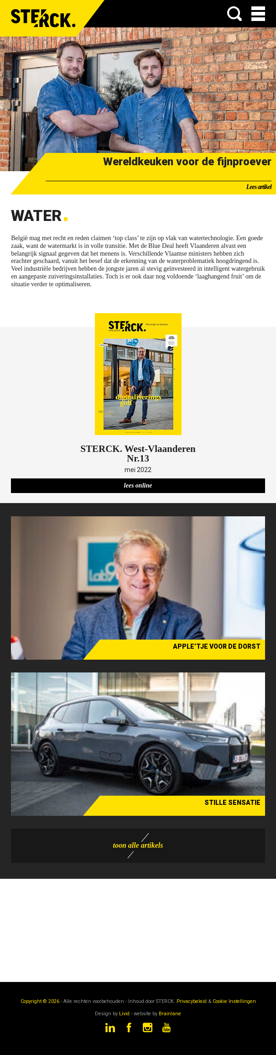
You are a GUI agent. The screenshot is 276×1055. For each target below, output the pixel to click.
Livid (124, 1014)
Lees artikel (258, 187)
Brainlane (170, 1014)
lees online (138, 485)
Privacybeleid (192, 1001)
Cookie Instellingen (234, 1001)
